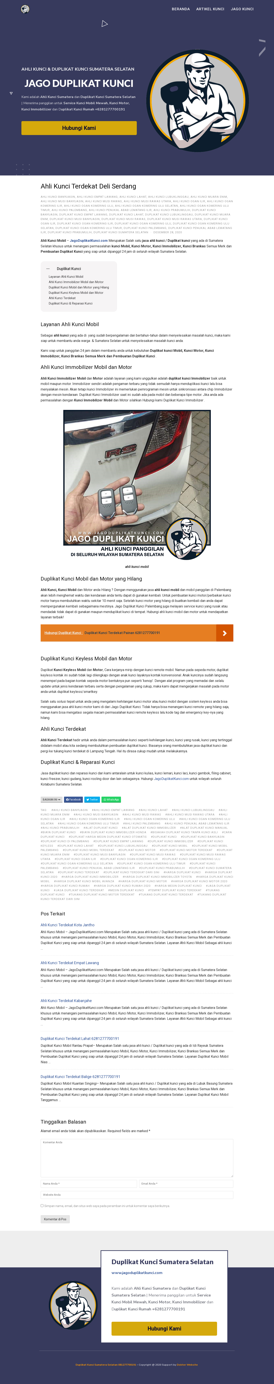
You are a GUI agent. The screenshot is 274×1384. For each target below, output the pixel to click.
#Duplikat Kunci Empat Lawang (118, 841)
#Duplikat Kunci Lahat (75, 845)
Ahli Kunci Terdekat (62, 298)
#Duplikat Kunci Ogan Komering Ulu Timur (151, 863)
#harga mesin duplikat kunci (178, 885)
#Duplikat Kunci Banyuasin (203, 836)
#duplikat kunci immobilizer (170, 841)
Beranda (181, 9)
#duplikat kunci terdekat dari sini (131, 872)
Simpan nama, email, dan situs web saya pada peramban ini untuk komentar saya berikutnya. (107, 1206)
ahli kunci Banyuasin (58, 196)
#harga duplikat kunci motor (142, 881)
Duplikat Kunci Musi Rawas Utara (174, 219)
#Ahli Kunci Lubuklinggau (193, 810)
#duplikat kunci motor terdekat (186, 850)
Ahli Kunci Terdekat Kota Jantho (67, 925)
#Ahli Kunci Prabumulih (60, 827)
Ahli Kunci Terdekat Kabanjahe (66, 1000)
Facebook (73, 799)
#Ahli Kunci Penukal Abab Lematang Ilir (197, 823)
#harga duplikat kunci (182, 872)
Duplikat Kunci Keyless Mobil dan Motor (76, 293)
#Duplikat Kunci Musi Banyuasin (100, 854)
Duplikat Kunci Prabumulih (70, 232)
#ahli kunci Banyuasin (69, 810)
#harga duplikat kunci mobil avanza (84, 881)
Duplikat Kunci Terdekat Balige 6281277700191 (80, 1076)
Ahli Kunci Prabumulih (171, 210)
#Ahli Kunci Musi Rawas (141, 814)
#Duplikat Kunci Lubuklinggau (123, 845)
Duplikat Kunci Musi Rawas (123, 219)
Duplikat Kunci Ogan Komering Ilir (85, 223)
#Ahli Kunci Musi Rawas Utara (190, 814)
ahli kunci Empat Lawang (97, 196)
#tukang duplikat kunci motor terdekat (102, 894)
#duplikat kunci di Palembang (65, 841)
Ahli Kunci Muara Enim (209, 196)
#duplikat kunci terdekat (78, 872)
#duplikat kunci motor (137, 850)
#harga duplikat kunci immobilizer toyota (157, 876)
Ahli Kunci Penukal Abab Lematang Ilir (120, 210)
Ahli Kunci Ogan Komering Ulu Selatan (146, 205)
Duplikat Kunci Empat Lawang (83, 214)
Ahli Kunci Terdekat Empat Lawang (70, 963)
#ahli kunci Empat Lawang (113, 810)
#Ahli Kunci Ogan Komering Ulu (149, 819)
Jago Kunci (242, 9)
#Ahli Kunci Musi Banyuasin (96, 814)
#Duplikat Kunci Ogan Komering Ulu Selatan (77, 863)
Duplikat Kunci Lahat (126, 214)
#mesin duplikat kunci (126, 890)
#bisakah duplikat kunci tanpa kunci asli (184, 832)
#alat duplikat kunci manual (204, 827)
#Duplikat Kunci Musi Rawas (153, 854)
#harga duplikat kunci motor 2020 (199, 881)
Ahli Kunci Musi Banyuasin (62, 201)
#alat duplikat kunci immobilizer (149, 827)
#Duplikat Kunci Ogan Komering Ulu (191, 859)
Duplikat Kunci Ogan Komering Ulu (143, 223)
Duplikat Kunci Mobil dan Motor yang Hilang (79, 287)
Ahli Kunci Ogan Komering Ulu (88, 205)
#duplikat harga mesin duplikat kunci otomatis (108, 836)
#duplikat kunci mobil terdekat (88, 850)
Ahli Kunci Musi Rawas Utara (147, 201)
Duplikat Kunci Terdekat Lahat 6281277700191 (80, 1038)
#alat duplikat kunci (100, 827)
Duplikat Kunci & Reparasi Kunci (70, 303)
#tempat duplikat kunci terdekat (175, 890)
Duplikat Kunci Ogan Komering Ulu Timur (88, 228)
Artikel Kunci (210, 9)
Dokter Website (187, 1364)
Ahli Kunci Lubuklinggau (168, 196)
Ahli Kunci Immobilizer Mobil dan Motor (76, 282)
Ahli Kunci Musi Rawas (103, 201)
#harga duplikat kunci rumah (65, 885)
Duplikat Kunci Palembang (145, 228)
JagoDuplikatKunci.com (171, 779)
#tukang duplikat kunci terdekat (166, 894)
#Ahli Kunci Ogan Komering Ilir (94, 819)
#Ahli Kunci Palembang (142, 823)
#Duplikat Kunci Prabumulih (162, 868)
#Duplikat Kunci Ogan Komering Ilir (129, 859)
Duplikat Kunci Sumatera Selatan (121, 232)
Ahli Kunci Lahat (132, 196)
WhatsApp (111, 799)
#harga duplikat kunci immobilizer (90, 876)
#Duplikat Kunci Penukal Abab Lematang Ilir (99, 868)
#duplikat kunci (164, 836)
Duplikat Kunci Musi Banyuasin (75, 219)
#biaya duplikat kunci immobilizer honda (113, 832)
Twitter (92, 799)
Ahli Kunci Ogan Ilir (189, 201)
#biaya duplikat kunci (58, 832)
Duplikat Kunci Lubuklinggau (169, 214)
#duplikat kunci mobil (170, 845)
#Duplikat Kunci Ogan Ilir (75, 859)
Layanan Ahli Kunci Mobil (66, 277)
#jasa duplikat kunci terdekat (79, 890)
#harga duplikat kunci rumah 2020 (122, 885)
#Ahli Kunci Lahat (153, 810)
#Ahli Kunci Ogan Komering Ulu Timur (88, 823)
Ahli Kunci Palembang (69, 210)
